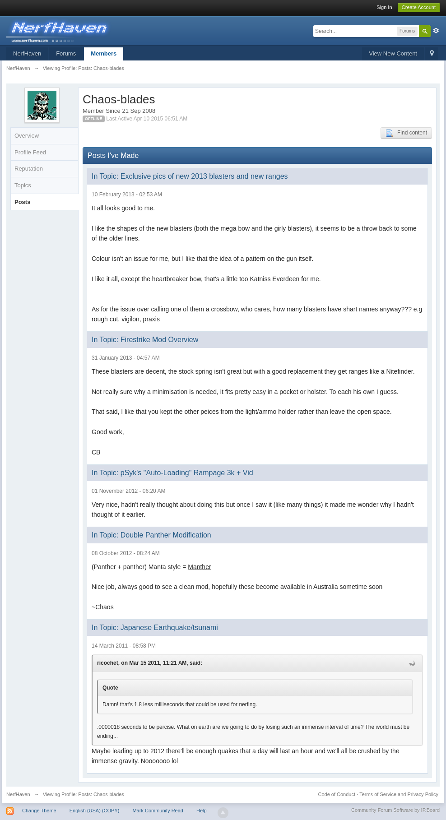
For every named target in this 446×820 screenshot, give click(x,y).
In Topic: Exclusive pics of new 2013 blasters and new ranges (190, 176)
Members (103, 53)
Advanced (436, 30)
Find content (406, 133)
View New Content (393, 53)
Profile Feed (30, 152)
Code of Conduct (336, 794)
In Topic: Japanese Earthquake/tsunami (155, 627)
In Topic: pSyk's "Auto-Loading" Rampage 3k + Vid (172, 473)
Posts (22, 202)
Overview (26, 135)
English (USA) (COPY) (95, 810)
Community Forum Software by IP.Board (395, 810)
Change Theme (39, 810)
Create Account (419, 7)
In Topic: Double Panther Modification (151, 535)
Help (201, 810)
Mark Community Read (157, 810)
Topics (22, 185)
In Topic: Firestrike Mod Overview (145, 339)
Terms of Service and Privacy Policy (398, 794)
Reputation (28, 168)
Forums (66, 53)
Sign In (384, 7)
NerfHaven (27, 53)
